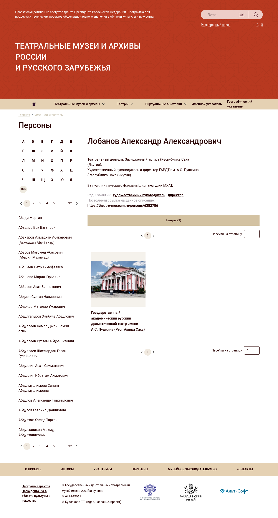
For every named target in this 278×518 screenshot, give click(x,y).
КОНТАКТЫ (245, 469)
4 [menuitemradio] (47, 203)
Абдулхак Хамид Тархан (38, 420)
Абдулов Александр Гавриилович (45, 400)
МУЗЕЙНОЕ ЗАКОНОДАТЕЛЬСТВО (192, 469)
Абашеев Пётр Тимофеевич (40, 267)
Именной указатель (207, 104)
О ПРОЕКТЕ (33, 469)
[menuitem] (76, 201)
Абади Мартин (30, 218)
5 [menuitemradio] (54, 203)
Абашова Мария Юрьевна (39, 277)
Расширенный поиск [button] (215, 25)
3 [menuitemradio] (40, 203)
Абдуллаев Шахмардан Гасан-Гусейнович (42, 353)
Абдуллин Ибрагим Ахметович (43, 375)
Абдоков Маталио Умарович (41, 306)
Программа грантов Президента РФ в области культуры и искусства (36, 493)
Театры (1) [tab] (173, 220)
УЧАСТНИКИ (103, 469)
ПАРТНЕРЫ (140, 469)
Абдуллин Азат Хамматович (41, 366)
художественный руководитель (139, 195)
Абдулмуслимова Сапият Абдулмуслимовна (38, 388)
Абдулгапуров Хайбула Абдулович (46, 316)
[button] (79, 104)
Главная (24, 115)
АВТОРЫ (67, 469)
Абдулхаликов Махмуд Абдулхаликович (36, 432)
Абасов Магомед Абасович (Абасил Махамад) (40, 254)
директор (176, 195)
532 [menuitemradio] (69, 203)
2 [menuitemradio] (34, 203)
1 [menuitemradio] (27, 203)
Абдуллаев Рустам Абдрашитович (46, 341)
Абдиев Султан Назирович (40, 297)
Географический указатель (239, 104)
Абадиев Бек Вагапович (37, 227)
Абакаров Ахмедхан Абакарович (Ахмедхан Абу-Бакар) (45, 239)
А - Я (259, 25)
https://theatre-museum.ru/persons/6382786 (123, 206)
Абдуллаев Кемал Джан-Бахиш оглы (43, 328)
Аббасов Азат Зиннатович (39, 287)
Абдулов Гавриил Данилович (42, 410)
